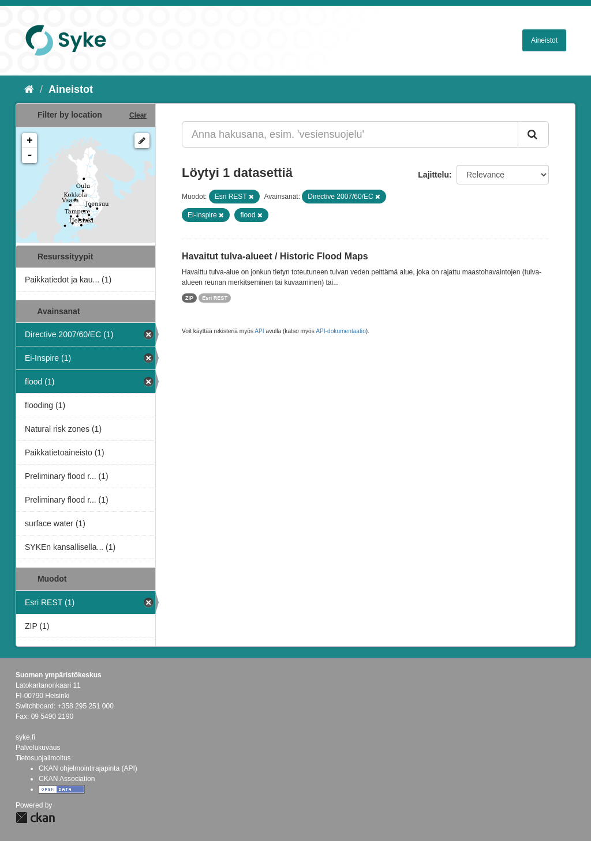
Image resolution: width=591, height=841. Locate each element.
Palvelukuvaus (38, 748)
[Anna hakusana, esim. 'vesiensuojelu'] (350, 134)
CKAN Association (67, 779)
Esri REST (214, 298)
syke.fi (25, 737)
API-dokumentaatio (341, 331)
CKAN (35, 818)
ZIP (189, 298)
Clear (138, 115)
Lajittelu (433, 174)
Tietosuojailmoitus (43, 758)
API (259, 331)
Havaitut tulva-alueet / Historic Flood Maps (275, 256)
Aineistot (544, 40)
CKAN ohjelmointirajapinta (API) (88, 768)
